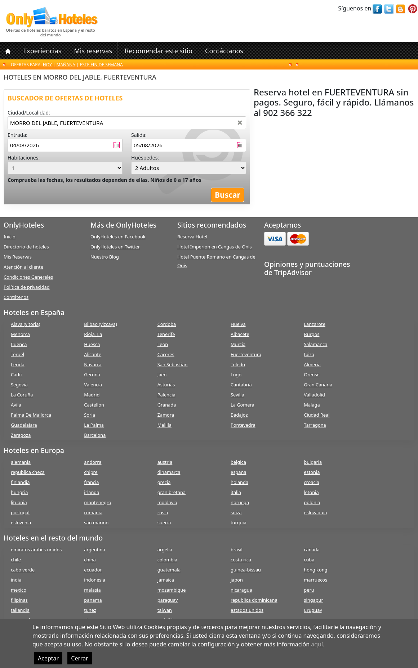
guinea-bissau (246, 569)
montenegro (97, 502)
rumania (93, 512)
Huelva (238, 324)
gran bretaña (171, 492)
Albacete (240, 334)
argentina (94, 549)
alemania (21, 462)
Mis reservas (93, 50)
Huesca (92, 344)
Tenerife (166, 334)
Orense (312, 374)
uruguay (313, 610)
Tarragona (315, 425)
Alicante (92, 354)
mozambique (171, 590)
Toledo (238, 364)
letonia (311, 492)
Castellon (94, 405)
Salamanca (315, 344)
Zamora (165, 415)
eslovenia (21, 522)
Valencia (93, 384)
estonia (312, 472)
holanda (239, 482)
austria (165, 462)
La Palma (94, 425)
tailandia (20, 610)
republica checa (28, 472)
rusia (162, 512)
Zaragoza (21, 435)
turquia (238, 522)
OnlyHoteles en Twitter (115, 246)
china (89, 559)
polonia (312, 502)
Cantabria (241, 384)
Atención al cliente (23, 267)
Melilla (164, 425)
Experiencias (42, 50)
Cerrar (79, 658)
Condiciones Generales (28, 277)
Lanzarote (314, 324)
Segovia (19, 384)
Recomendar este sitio (158, 50)
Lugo (236, 374)
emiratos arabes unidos (36, 549)
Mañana (66, 65)
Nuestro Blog (104, 257)
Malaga (312, 405)
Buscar (227, 195)
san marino (96, 522)
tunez (90, 610)
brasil (237, 549)
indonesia (94, 580)
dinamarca (169, 472)
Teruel (17, 354)
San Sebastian (172, 364)
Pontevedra (243, 425)
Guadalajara (24, 425)
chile (16, 559)
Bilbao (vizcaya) (100, 324)
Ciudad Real (316, 415)
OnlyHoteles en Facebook (118, 236)
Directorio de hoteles (26, 246)
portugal (20, 512)
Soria (89, 415)
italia (236, 492)
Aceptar (48, 658)
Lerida (18, 364)
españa (238, 472)
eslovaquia (315, 512)
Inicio (9, 236)
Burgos (311, 334)
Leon (162, 344)
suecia (164, 522)
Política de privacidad (27, 287)
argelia (164, 549)
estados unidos (247, 610)
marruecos (315, 580)
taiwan (164, 610)
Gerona (92, 374)
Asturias (166, 384)
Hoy (47, 65)
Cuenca (19, 344)
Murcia (238, 344)
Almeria (312, 364)
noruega (240, 502)
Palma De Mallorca (31, 415)
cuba (309, 559)
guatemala (169, 569)
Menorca (20, 334)
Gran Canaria (318, 384)
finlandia (20, 482)
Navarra (92, 364)
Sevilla (237, 394)
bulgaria (313, 462)
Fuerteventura (246, 354)
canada (311, 549)
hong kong (315, 569)
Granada (166, 405)
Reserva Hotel (192, 236)
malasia (92, 590)
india (16, 580)
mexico (18, 590)
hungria (19, 492)
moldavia (167, 502)
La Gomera (242, 405)
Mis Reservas (18, 257)
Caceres (165, 354)
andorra (92, 462)
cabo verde (23, 569)
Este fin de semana (101, 65)
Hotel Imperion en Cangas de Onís (214, 246)
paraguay (167, 600)
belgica (238, 462)
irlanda (91, 492)
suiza (236, 512)
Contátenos (16, 297)
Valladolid (314, 394)
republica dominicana (254, 600)
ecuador (93, 569)
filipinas (19, 600)
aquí (317, 644)
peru (309, 590)
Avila (16, 405)
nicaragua (241, 590)
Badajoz (239, 415)
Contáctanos (224, 50)
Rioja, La (93, 334)
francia (91, 482)
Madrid (91, 394)
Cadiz (16, 374)
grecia (164, 482)
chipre (90, 472)
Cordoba (166, 324)
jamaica (165, 580)
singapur (313, 600)
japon (237, 580)
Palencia (166, 394)
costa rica (241, 559)
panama (93, 600)
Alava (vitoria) (25, 324)
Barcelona (95, 435)
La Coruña (22, 394)
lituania (19, 502)
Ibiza (309, 354)
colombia (167, 559)
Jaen (162, 374)
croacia (311, 482)
